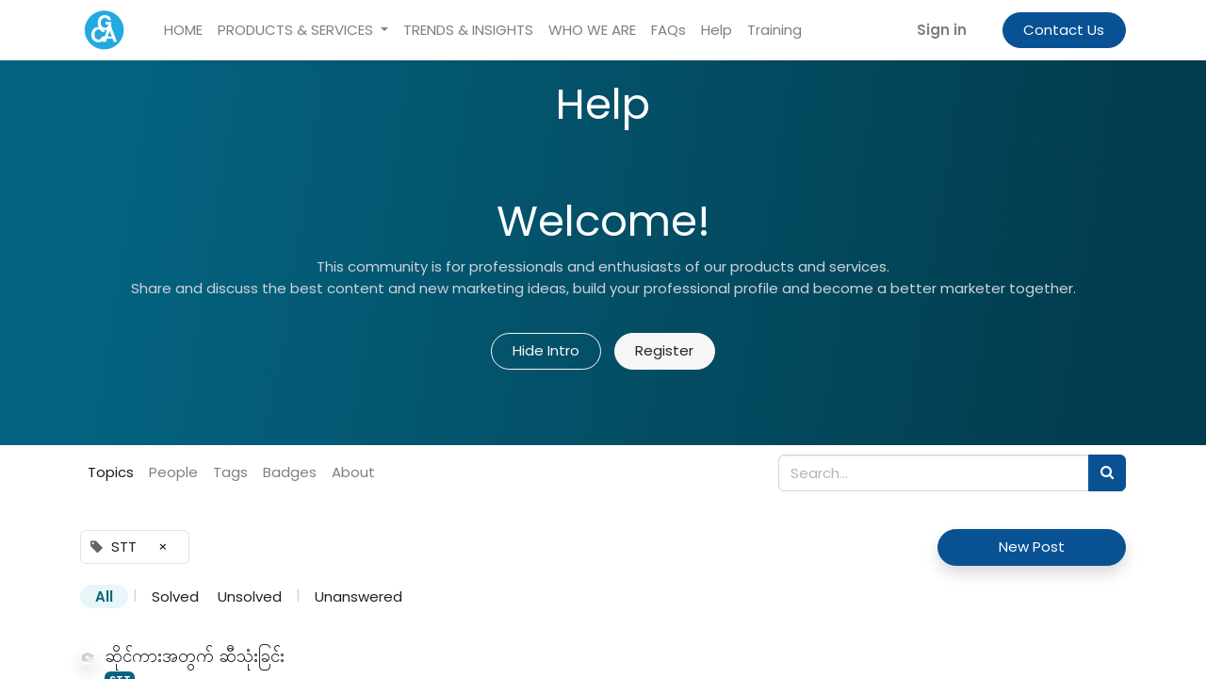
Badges (290, 472)
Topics (111, 472)
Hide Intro (546, 350)
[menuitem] (183, 30)
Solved (175, 596)
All (104, 596)
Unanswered (358, 596)
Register (664, 350)
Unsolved (250, 596)
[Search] (1107, 473)
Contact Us (1063, 30)
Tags (230, 472)
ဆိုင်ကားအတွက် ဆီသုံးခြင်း (195, 656)
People (173, 472)
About (353, 472)
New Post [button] (1032, 546)
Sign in (942, 30)
